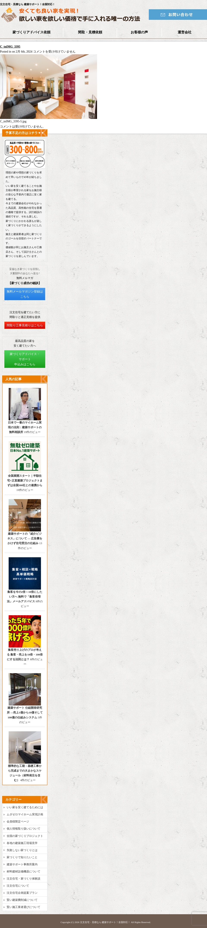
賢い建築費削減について (22, 900)
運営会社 (184, 32)
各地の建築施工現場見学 (22, 843)
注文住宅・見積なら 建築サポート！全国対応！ (105, 922)
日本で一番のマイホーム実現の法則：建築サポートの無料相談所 (25, 427)
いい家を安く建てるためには (25, 807)
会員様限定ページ (18, 821)
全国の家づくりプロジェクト (25, 836)
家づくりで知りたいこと (22, 857)
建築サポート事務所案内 (22, 864)
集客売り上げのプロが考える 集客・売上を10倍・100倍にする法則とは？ (25, 654)
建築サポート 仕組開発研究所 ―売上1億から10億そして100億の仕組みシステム (25, 712)
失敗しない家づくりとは (22, 850)
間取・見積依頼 (90, 32)
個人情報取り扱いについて (23, 828)
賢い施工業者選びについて (23, 907)
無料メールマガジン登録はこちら (25, 294)
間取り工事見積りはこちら (25, 325)
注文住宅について (18, 885)
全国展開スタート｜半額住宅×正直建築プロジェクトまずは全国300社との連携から (24, 480)
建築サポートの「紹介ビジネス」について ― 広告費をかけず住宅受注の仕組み (24, 538)
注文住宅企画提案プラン (22, 892)
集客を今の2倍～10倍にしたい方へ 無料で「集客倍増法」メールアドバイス (24, 596)
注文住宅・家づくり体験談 (23, 878)
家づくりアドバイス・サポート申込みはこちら (25, 359)
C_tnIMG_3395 (10, 46)
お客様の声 (139, 32)
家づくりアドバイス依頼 (31, 32)
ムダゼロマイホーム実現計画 (25, 814)
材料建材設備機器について (23, 871)
